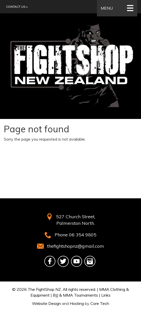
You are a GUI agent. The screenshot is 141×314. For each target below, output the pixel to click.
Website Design (46, 303)
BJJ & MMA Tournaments (75, 295)
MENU (117, 8)
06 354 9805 (82, 235)
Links (106, 295)
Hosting (77, 303)
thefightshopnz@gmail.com (75, 246)
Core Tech (99, 303)
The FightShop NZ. (45, 289)
